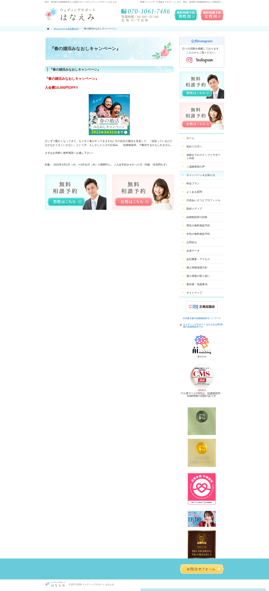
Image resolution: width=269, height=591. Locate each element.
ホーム (190, 138)
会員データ (193, 250)
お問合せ (191, 242)
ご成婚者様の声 (195, 166)
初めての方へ (194, 146)
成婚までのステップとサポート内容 (203, 156)
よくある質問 (194, 191)
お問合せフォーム (201, 569)
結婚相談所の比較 (196, 217)
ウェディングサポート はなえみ (98, 584)
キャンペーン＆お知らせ (200, 175)
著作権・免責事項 (196, 284)
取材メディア (194, 208)
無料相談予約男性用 (186, 15)
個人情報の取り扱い (198, 275)
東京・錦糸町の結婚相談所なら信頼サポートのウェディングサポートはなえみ (81, 2)
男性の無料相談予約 (198, 225)
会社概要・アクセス (198, 259)
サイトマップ (194, 292)
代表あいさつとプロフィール (203, 200)
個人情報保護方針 (196, 267)
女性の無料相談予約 (198, 233)
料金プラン (193, 183)
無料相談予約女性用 (212, 15)
